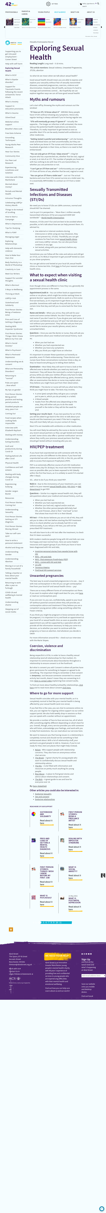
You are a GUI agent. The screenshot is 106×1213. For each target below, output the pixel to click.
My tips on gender (13, 389)
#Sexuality (40, 27)
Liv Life (38, 564)
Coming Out (10, 413)
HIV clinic (71, 486)
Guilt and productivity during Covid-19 (13, 449)
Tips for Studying (12, 228)
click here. (66, 687)
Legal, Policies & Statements (21, 974)
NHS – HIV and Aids (43, 556)
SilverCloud (10, 117)
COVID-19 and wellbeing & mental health (13, 595)
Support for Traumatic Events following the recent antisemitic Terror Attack (14, 92)
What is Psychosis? (13, 350)
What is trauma (11, 113)
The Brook (39, 758)
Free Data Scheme (13, 133)
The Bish (39, 779)
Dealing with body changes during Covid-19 (13, 477)
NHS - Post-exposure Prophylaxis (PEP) (51, 559)
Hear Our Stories (12, 151)
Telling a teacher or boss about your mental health (13, 575)
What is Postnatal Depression (75, 900)
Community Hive (12, 156)
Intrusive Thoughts (13, 198)
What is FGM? (11, 232)
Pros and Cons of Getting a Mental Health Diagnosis (45, 843)
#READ (19, 43)
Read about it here (46, 822)
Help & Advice (60, 12)
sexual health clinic (58, 486)
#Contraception (44, 27)
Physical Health (12, 463)
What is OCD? (64, 19)
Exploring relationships (45, 799)
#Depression (75, 27)
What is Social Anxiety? (73, 869)
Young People (44, 12)
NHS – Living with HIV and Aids (48, 562)
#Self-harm (24, 27)
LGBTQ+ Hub (10, 298)
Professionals (11, 12)
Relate (38, 750)
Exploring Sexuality (43, 794)
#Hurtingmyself (29, 27)
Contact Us (13, 971)
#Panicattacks (88, 36)
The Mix (38, 766)
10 (57, 922)
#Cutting (34, 27)
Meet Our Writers (12, 273)
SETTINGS (52, 4)
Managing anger (12, 237)
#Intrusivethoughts (59, 27)
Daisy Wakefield (40, 786)
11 (60, 922)
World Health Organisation (52, 217)
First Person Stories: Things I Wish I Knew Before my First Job (14, 336)
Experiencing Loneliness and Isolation (11, 170)
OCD (54, 27)
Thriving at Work (12, 294)
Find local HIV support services (48, 570)
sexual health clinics (68, 239)
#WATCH (13, 43)
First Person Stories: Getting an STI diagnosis (13, 519)
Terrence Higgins (42, 567)
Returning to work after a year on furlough (13, 585)
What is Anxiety (11, 101)
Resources (9, 498)
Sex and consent (42, 796)
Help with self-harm (13, 63)
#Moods (79, 27)
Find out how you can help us (57, 988)
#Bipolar (71, 27)
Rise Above (39, 774)
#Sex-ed (49, 27)
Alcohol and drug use (14, 547)
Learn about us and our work (57, 991)
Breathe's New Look (13, 129)
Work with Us (15, 968)
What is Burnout (12, 285)
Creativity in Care (12, 269)
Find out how (87, 996)
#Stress (92, 36)
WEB (10, 989)
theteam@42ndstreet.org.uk (20, 964)
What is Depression (13, 223)
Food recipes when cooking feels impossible (13, 420)
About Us (91, 12)
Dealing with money (14, 434)
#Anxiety (64, 27)
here (58, 266)
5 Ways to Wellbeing (13, 289)
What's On (75, 12)
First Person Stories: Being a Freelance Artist (13, 312)
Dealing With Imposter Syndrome (75, 840)
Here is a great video (43, 681)
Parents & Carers (26, 12)
